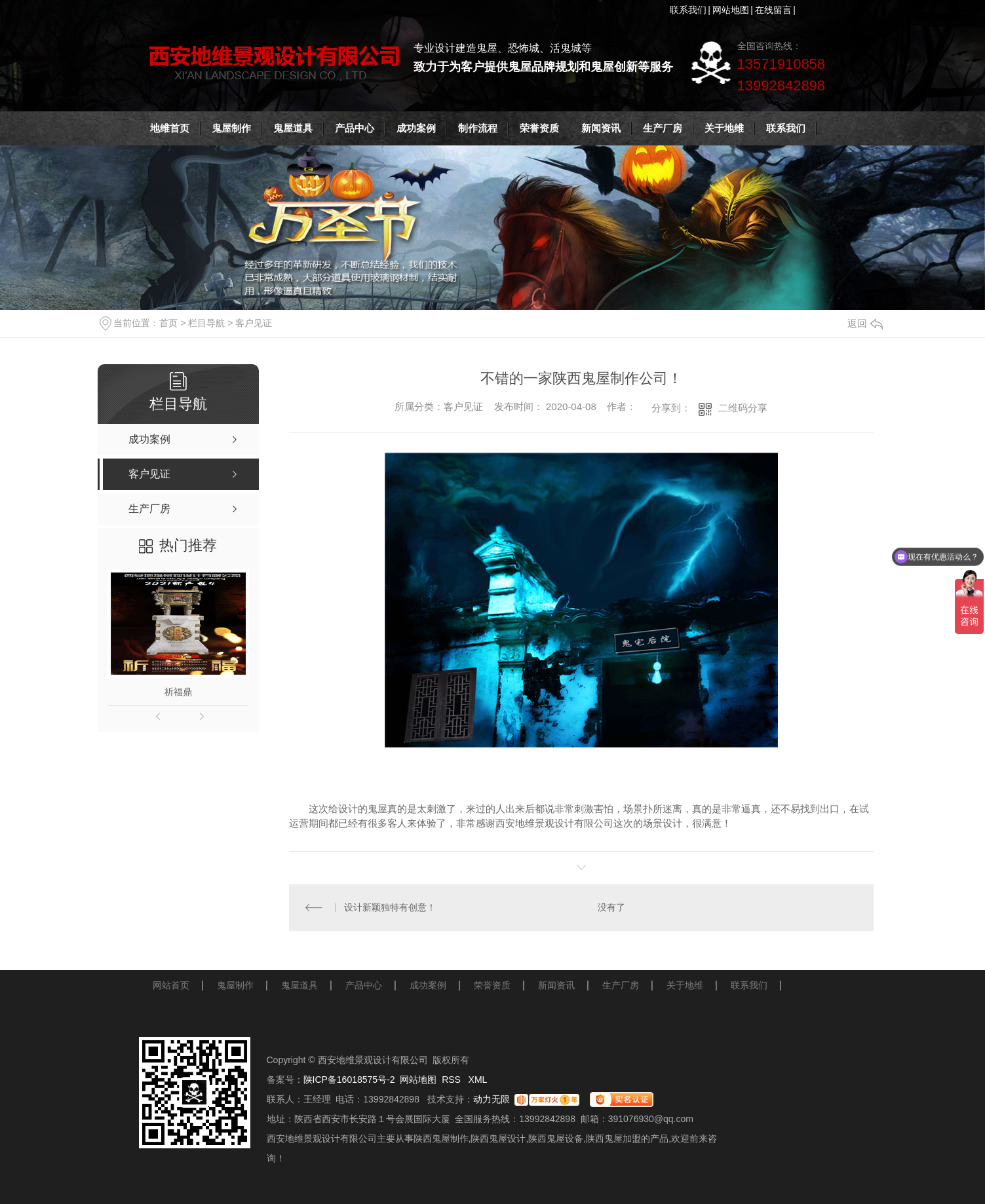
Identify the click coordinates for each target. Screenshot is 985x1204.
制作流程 (477, 128)
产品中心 (354, 128)
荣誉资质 (539, 128)
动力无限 (491, 1099)
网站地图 (730, 10)
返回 (865, 323)
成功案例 (416, 128)
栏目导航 (206, 323)
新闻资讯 (601, 128)
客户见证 (253, 323)
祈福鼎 (178, 692)
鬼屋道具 (293, 128)
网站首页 (171, 985)
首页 (168, 323)
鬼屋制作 (231, 128)
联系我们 (688, 10)
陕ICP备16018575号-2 (349, 1079)
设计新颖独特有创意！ (390, 907)
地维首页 (169, 128)
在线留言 (773, 10)
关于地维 (724, 128)
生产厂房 (662, 128)
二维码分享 (742, 407)
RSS (452, 1079)
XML (478, 1079)
